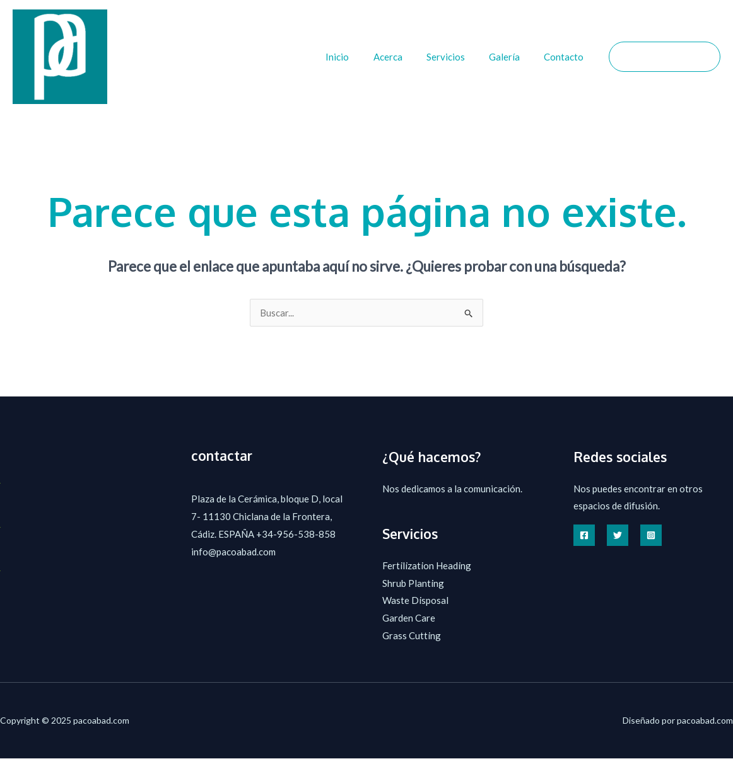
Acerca (406, 56)
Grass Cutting (411, 635)
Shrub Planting (413, 583)
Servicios (459, 56)
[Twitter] (617, 535)
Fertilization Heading (426, 565)
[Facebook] (584, 535)
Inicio (361, 56)
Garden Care (408, 617)
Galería (512, 56)
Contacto (567, 56)
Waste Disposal (415, 600)
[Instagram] (651, 535)
